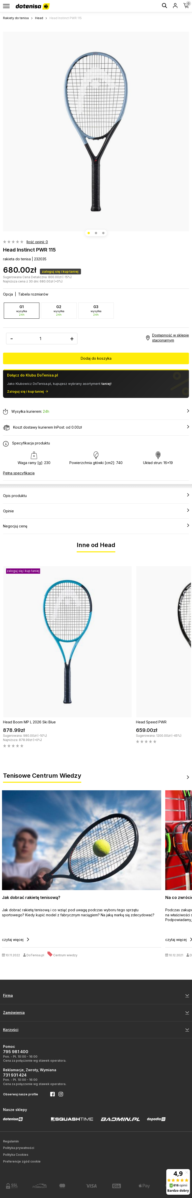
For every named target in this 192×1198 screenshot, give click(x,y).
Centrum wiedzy (65, 955)
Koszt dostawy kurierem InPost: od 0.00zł (96, 427)
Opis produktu (96, 495)
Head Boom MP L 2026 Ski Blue (29, 722)
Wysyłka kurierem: (96, 412)
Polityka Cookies (15, 1154)
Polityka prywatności (18, 1148)
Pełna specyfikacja (19, 473)
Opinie (96, 511)
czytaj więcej (15, 939)
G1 (22, 310)
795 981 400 (15, 1051)
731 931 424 (14, 1075)
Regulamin (11, 1141)
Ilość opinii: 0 (37, 242)
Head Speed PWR (151, 722)
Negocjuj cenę (96, 526)
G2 (59, 310)
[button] (89, 233)
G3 (96, 310)
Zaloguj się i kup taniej (27, 391)
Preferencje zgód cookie (22, 1161)
